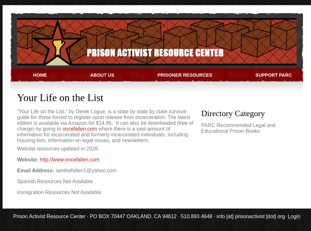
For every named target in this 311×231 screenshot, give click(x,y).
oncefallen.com (79, 129)
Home (40, 75)
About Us (102, 75)
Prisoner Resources (184, 75)
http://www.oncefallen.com (70, 159)
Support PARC (273, 75)
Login (294, 216)
